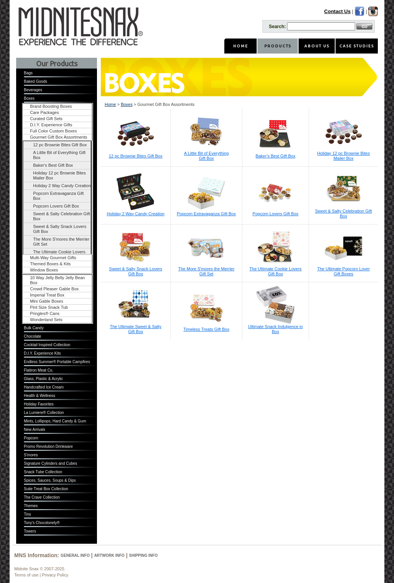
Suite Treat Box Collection (46, 489)
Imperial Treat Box (47, 295)
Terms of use (26, 575)
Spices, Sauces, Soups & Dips (50, 480)
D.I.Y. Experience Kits (42, 353)
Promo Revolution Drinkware (48, 446)
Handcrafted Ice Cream (43, 387)
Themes (31, 506)
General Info (75, 555)
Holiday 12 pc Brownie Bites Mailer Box (59, 175)
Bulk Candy (33, 328)
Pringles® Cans (45, 313)
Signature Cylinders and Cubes (50, 463)
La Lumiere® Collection (44, 412)
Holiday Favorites (38, 404)
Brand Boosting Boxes (51, 106)
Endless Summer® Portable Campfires (57, 362)
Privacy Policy (55, 575)
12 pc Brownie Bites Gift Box (60, 144)
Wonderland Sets (46, 319)
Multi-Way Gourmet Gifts (53, 257)
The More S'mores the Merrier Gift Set (61, 241)
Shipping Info (143, 555)
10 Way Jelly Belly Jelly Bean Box (57, 280)
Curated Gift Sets (46, 118)
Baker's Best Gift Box (53, 165)
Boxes (29, 98)
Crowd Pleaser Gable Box (54, 288)
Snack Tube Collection (43, 472)
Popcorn (31, 438)
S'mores (31, 455)
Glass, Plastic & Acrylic (43, 379)
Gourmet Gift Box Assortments (58, 137)
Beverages (33, 90)
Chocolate (32, 336)
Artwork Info (109, 555)
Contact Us (337, 11)
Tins (27, 514)
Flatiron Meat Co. (38, 370)
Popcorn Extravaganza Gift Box (58, 196)
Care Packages (44, 112)
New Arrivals (34, 429)
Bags (28, 73)
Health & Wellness (39, 396)
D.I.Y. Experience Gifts (51, 124)
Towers (30, 531)
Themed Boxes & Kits (50, 263)
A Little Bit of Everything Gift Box (59, 155)
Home (110, 104)
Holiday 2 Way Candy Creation (62, 185)
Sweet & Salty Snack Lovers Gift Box (59, 229)
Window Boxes (44, 270)
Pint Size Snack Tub (49, 307)
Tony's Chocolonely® (42, 523)
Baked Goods (35, 81)
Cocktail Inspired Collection (47, 345)
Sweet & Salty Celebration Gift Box (61, 216)
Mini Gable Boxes (46, 301)
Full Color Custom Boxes (53, 131)
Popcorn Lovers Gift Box (56, 206)
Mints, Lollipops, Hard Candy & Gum (55, 421)
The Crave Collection (42, 497)
